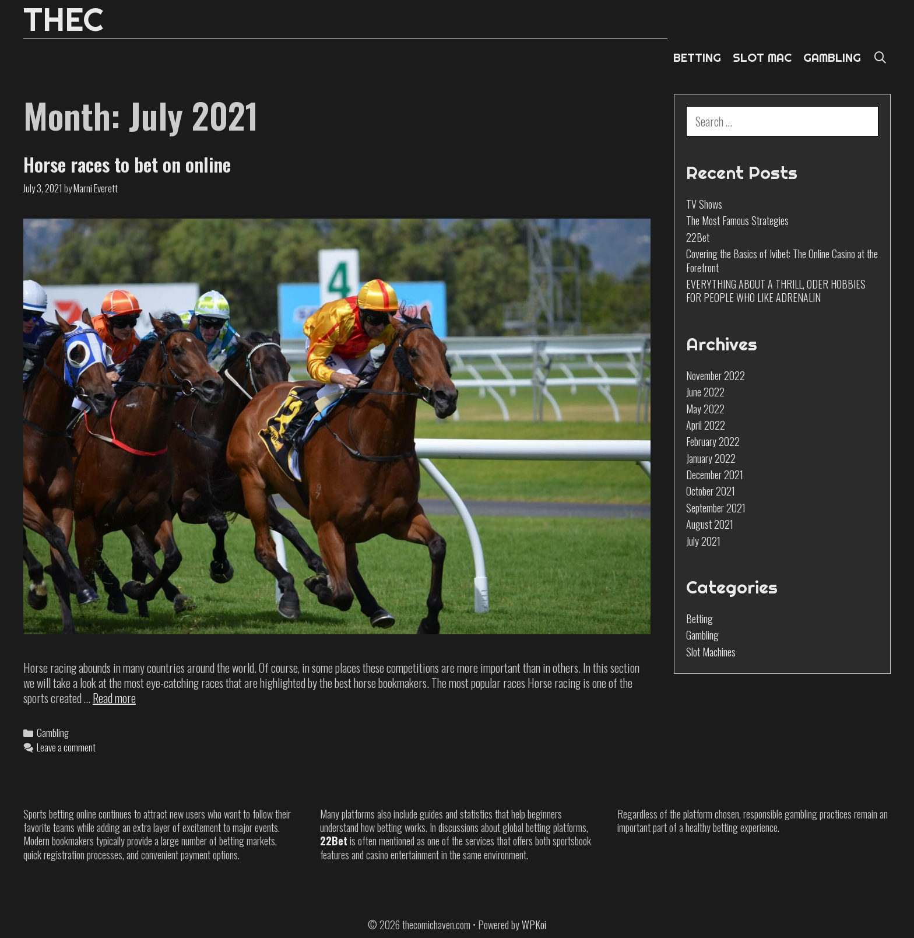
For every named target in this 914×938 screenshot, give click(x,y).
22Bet (697, 237)
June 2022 (705, 391)
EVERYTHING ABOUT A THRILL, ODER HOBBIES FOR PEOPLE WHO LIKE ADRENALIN (776, 290)
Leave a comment (66, 747)
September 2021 (716, 507)
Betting (699, 618)
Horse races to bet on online (127, 164)
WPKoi (534, 924)
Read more (114, 698)
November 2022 (715, 375)
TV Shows (704, 204)
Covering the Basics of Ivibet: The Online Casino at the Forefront (782, 260)
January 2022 (711, 458)
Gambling (53, 732)
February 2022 (713, 441)
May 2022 (705, 408)
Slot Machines (711, 651)
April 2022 (705, 425)
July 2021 (703, 541)
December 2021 (714, 474)
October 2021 (710, 490)
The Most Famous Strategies (737, 220)
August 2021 (709, 524)
